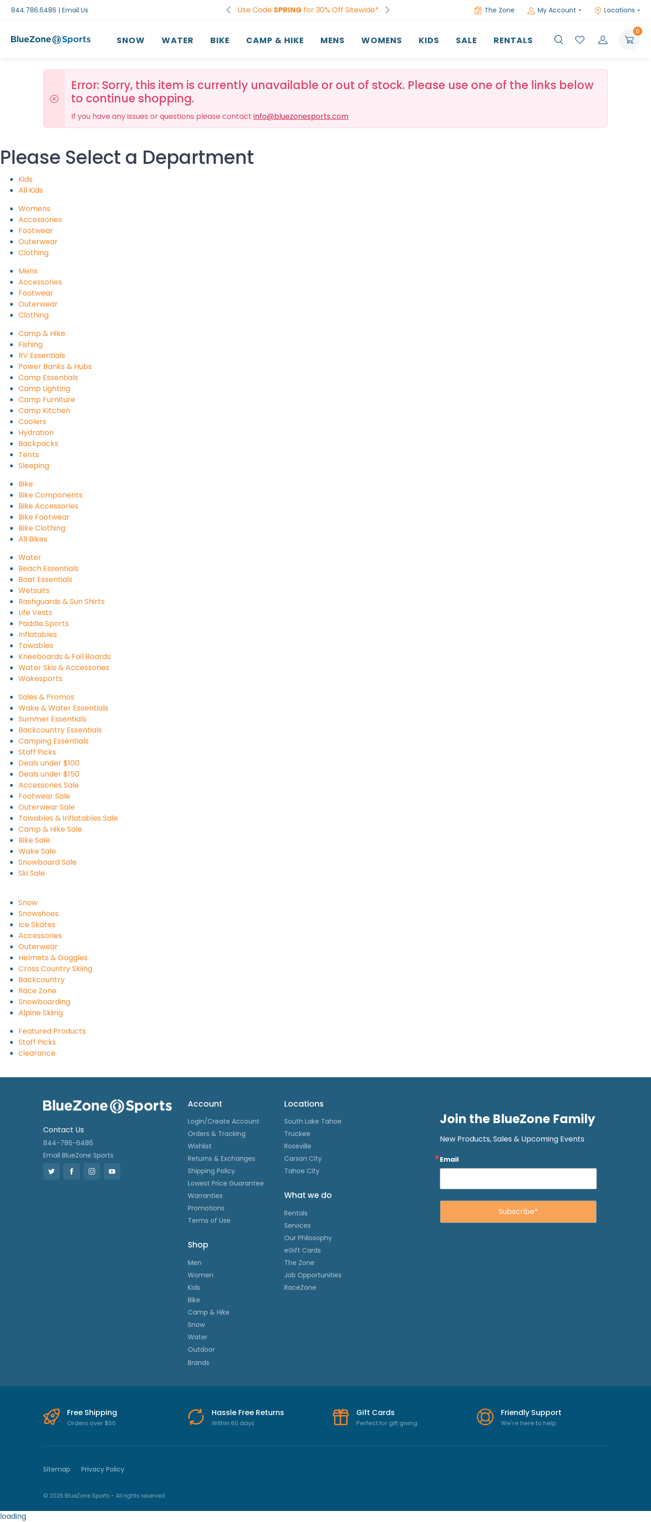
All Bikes (32, 539)
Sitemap (56, 1469)
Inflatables (37, 634)
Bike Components (50, 495)
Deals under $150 (48, 774)
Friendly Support (531, 1412)
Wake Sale (37, 851)
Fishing (30, 344)
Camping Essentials (53, 741)
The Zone (494, 10)
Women (200, 1275)
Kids (429, 40)
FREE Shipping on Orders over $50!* (308, 10)
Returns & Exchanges (221, 1158)
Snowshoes (38, 913)
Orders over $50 (91, 1423)
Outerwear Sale (46, 807)
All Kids (30, 190)
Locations (614, 10)
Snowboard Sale (47, 862)
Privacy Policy (102, 1469)
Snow (131, 40)
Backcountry (41, 979)
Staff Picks (37, 752)
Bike (220, 40)
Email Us (75, 10)
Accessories (40, 219)
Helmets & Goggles (53, 957)
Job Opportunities (313, 1275)
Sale (466, 40)
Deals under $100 (48, 763)
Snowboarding (44, 1001)
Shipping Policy (211, 1170)
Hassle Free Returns (248, 1412)
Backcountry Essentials (60, 730)
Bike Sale (34, 840)
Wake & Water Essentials (63, 708)
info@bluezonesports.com (300, 116)
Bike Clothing (41, 528)
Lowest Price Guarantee (226, 1183)
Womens (381, 40)
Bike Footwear (44, 517)
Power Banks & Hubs (55, 366)
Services (297, 1225)
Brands (198, 1362)
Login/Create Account (223, 1121)
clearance (37, 1053)
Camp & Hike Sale (50, 829)
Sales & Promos (46, 697)
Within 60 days (233, 1423)
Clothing (33, 252)
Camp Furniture (46, 399)
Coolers (32, 421)
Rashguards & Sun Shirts (61, 601)
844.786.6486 (33, 10)
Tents (28, 454)
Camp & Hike (275, 40)
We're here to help (528, 1423)
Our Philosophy (308, 1237)
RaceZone (300, 1287)
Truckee (297, 1133)
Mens (332, 40)
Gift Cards (375, 1412)
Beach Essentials (48, 568)
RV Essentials (41, 355)
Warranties (205, 1195)
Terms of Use (209, 1220)
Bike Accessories (48, 506)
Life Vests (35, 612)
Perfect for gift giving (386, 1423)
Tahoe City (302, 1170)
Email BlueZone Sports (78, 1155)
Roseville (297, 1146)
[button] (558, 39)
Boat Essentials (45, 579)
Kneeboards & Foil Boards (64, 656)
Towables (35, 645)
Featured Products (52, 1031)
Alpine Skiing (40, 1012)
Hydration (36, 432)
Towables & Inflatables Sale (68, 818)
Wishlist (200, 1146)
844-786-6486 (68, 1142)
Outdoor (201, 1349)
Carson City (303, 1158)
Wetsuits (34, 590)
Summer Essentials (52, 719)
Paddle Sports (43, 623)
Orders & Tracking (217, 1133)
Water (178, 40)
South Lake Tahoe (313, 1121)
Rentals (513, 40)
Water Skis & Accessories (63, 667)
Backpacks (38, 443)
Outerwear (38, 241)
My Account (552, 10)
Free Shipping (92, 1412)
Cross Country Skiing (55, 968)
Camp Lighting (44, 388)
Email (449, 1159)
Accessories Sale (48, 785)
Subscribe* (518, 1211)
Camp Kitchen (44, 410)
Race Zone (37, 990)
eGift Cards (302, 1250)
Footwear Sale (44, 796)
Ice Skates (37, 924)
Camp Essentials (48, 377)
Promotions (206, 1208)
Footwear (35, 230)
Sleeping (33, 465)
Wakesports (40, 678)
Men (195, 1262)
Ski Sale (31, 873)
